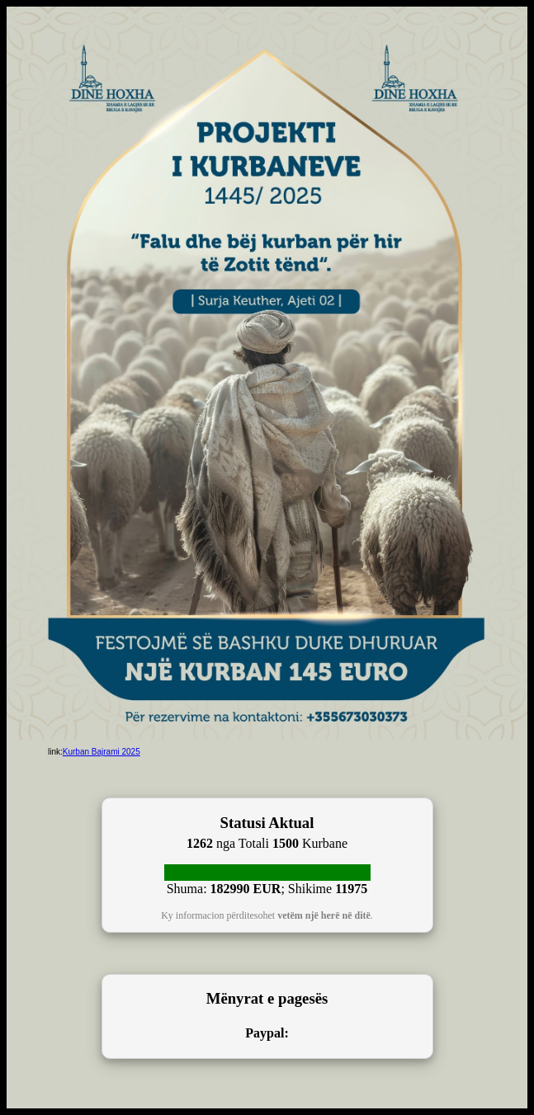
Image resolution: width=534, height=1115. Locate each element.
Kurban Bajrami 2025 (101, 751)
